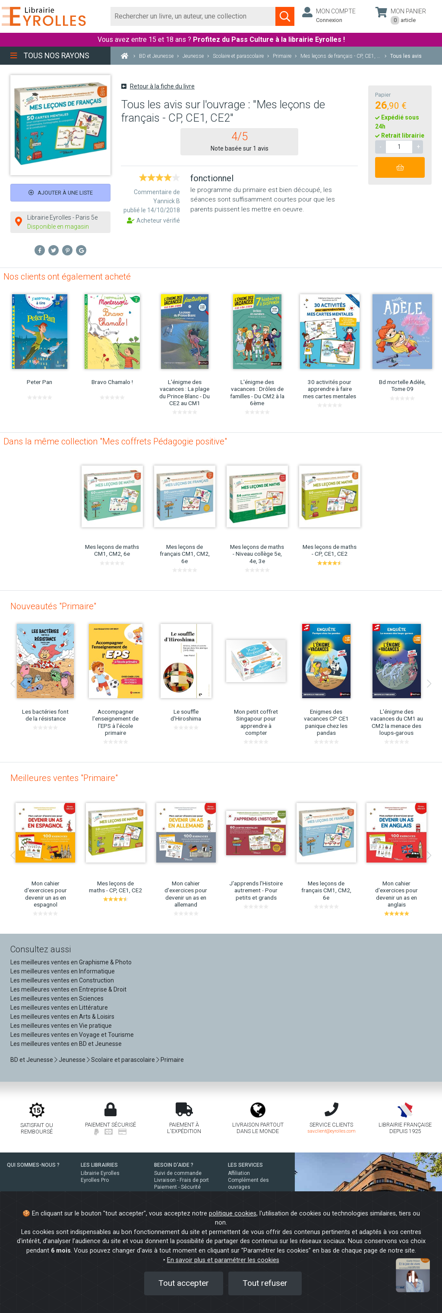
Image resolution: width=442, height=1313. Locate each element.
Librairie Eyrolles (100, 1173)
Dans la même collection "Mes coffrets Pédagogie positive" (115, 441)
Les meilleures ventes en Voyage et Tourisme (72, 1034)
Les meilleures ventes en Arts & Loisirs (62, 1016)
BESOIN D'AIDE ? (173, 1165)
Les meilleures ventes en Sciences (57, 998)
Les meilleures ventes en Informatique (62, 971)
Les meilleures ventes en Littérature (59, 1007)
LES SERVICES (245, 1165)
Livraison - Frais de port (181, 1180)
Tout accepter (183, 1283)
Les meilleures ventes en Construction (62, 980)
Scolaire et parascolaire (123, 1059)
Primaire (172, 1059)
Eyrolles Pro (95, 1180)
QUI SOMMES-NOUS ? (33, 1165)
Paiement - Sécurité (177, 1187)
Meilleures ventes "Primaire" (64, 778)
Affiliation (239, 1173)
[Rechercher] (193, 16)
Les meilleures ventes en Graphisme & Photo (71, 962)
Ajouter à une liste (60, 192)
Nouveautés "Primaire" (53, 606)
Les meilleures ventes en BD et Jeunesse (66, 1043)
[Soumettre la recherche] (284, 16)
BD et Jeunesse (31, 1059)
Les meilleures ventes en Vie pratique (61, 1025)
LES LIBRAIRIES (99, 1165)
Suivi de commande (178, 1173)
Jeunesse (72, 1059)
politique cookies (232, 1213)
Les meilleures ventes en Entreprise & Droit (68, 989)
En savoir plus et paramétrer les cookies (223, 1260)
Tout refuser (265, 1283)
